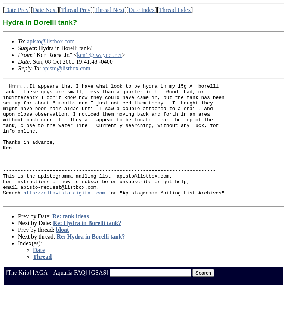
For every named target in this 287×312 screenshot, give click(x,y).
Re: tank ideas (70, 240)
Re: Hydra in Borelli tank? (87, 246)
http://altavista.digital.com (64, 215)
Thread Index (175, 10)
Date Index (142, 10)
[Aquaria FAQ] (69, 296)
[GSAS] (98, 296)
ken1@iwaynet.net (99, 55)
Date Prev (17, 10)
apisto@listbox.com (51, 41)
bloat (62, 253)
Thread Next (109, 10)
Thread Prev (75, 10)
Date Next (45, 10)
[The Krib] (18, 296)
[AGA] (41, 296)
